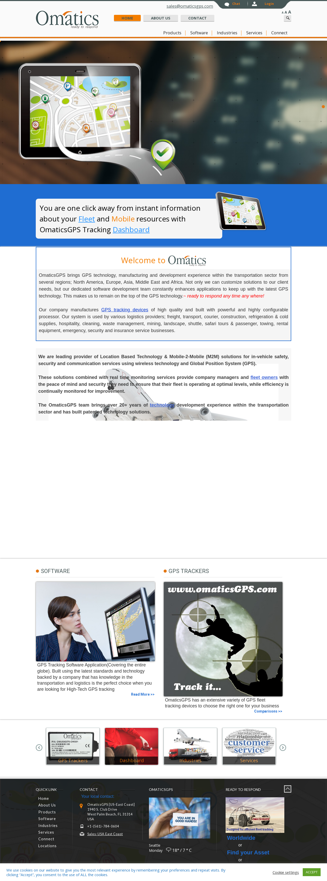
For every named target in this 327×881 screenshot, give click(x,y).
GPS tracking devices (124, 309)
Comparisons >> (268, 711)
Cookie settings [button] (286, 872)
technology (162, 405)
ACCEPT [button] (312, 872)
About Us (47, 805)
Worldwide (241, 838)
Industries (227, 33)
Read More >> (143, 694)
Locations (47, 846)
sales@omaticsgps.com (190, 6)
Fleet (86, 219)
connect (279, 33)
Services (254, 33)
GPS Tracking (215, 115)
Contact (197, 17)
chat (236, 4)
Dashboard (131, 229)
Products (172, 33)
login (269, 4)
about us (160, 17)
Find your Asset (248, 852)
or (234, 845)
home (127, 17)
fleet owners (264, 377)
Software (199, 33)
